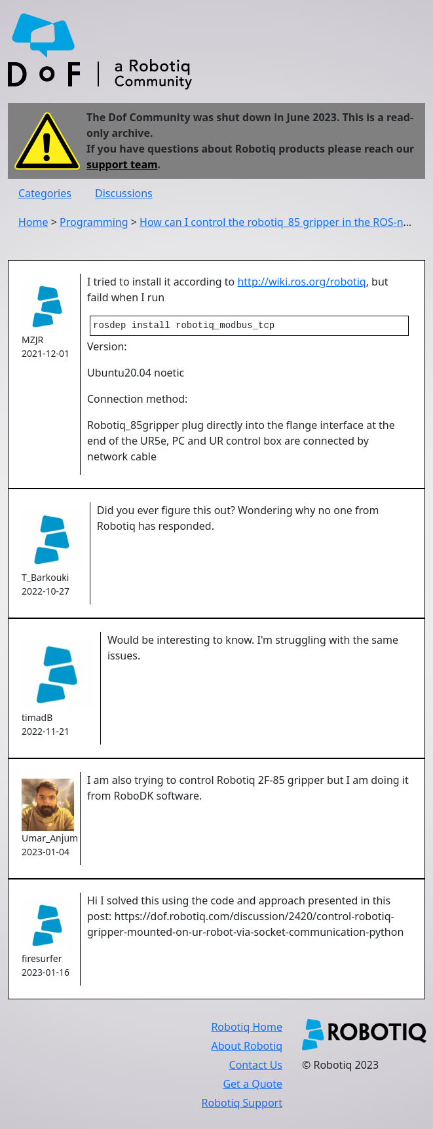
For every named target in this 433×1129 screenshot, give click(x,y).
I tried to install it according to (162, 281)
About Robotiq (247, 1047)
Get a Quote (252, 1085)
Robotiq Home (246, 1028)
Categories (44, 193)
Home (33, 222)
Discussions (124, 193)
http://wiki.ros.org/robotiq (301, 281)
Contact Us (255, 1066)
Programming (94, 222)
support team (122, 164)
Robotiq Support (242, 1104)
